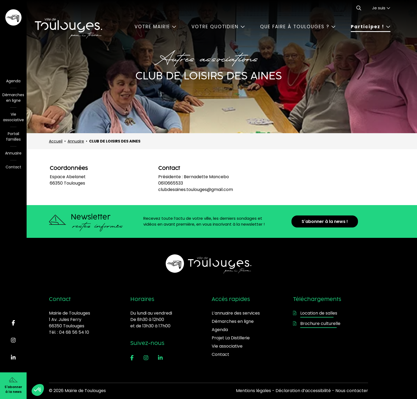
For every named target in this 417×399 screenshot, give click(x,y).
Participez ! (370, 26)
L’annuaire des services (236, 313)
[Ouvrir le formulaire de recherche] (359, 8)
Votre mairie (155, 26)
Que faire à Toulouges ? (298, 26)
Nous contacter (351, 391)
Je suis (381, 8)
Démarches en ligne (13, 97)
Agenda (13, 81)
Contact (13, 167)
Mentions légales (253, 391)
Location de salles (315, 313)
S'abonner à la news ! (325, 221)
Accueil (55, 141)
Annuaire (13, 153)
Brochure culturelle (316, 323)
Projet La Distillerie (231, 338)
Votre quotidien (218, 26)
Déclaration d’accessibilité (303, 391)
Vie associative (13, 117)
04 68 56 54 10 (74, 332)
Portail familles (13, 136)
